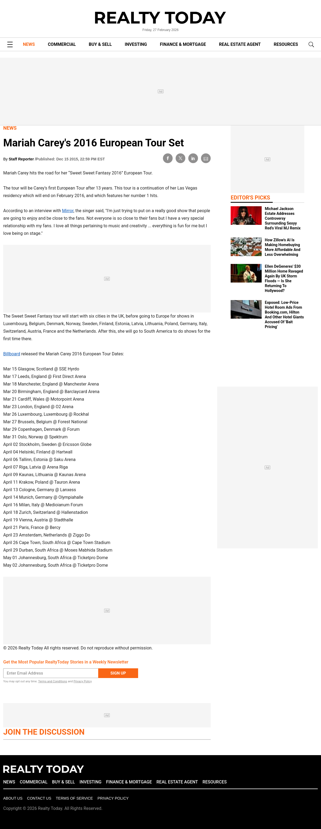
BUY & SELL (100, 44)
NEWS (29, 44)
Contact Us (39, 798)
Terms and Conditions (52, 681)
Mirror (67, 210)
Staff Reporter (22, 159)
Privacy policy (112, 798)
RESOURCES (286, 44)
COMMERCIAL (62, 44)
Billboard (11, 353)
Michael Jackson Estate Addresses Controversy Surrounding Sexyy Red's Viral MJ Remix (282, 218)
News (10, 128)
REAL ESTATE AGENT (240, 44)
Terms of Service (74, 798)
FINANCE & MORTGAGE (183, 44)
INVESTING (136, 44)
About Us (12, 798)
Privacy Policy (82, 681)
